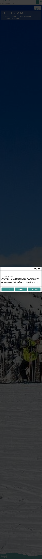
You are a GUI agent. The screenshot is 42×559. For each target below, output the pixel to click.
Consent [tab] (7, 272)
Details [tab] (21, 272)
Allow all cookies (34, 289)
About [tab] (34, 272)
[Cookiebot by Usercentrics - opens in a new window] (35, 269)
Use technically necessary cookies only (8, 289)
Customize (21, 289)
